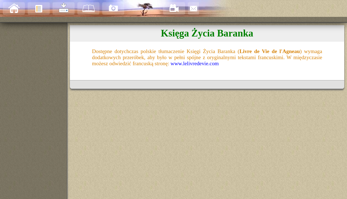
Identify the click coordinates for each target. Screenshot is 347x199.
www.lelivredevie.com (194, 63)
